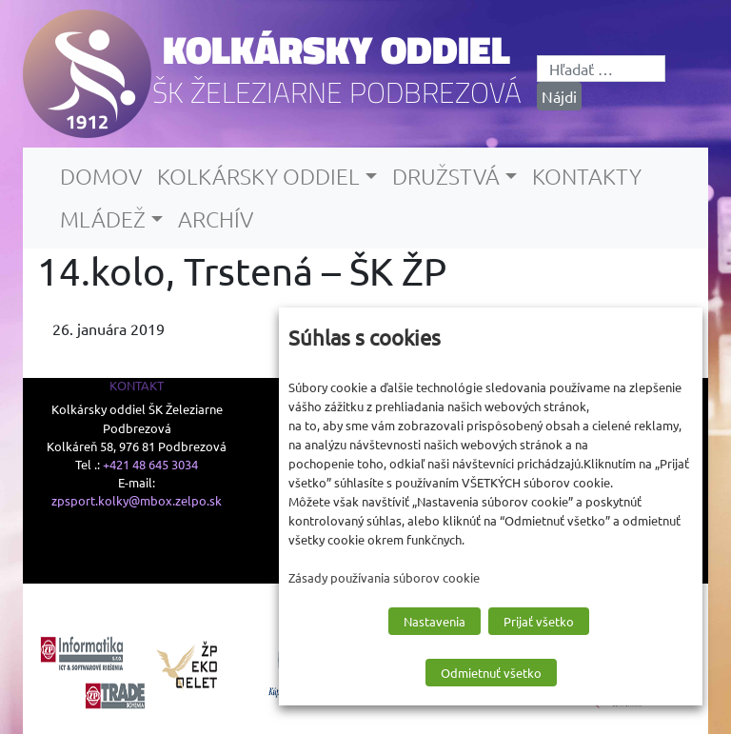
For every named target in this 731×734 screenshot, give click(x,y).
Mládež (103, 219)
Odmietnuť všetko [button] (491, 673)
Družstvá (446, 176)
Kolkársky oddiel (336, 49)
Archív (215, 219)
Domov (101, 176)
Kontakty (587, 176)
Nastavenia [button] (434, 621)
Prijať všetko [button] (539, 621)
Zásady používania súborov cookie (384, 577)
